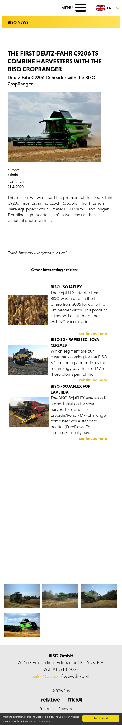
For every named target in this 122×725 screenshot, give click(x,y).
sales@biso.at (46, 676)
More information (40, 721)
